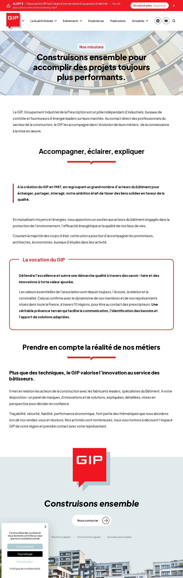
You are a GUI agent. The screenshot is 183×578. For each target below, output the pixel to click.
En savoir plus (150, 5)
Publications (118, 20)
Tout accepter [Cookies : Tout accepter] (25, 546)
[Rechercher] (174, 21)
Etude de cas (96, 20)
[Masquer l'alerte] (174, 5)
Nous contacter (87, 520)
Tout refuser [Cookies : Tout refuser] (25, 554)
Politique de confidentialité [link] (25, 568)
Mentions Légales (61, 537)
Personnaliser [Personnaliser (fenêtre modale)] (25, 561)
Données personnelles (119, 537)
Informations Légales (89, 537)
